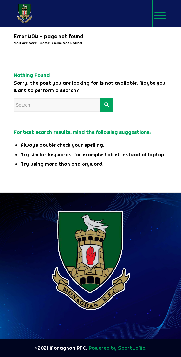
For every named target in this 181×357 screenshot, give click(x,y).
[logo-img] (75, 13)
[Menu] (160, 13)
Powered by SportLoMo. (117, 348)
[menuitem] (159, 13)
